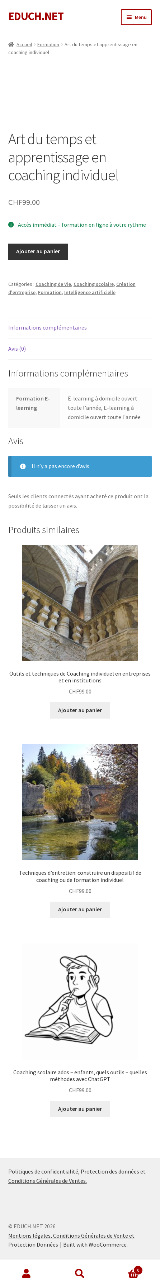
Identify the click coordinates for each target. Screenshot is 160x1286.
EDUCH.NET (35, 16)
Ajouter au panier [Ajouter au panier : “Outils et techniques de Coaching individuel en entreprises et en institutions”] (80, 710)
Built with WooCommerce (95, 1244)
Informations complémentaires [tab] (47, 327)
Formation (48, 44)
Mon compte (26, 1274)
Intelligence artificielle (90, 292)
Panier (124, 1268)
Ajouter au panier (38, 251)
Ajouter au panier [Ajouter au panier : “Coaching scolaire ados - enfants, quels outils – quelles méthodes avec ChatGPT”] (80, 1108)
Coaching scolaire (94, 284)
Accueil (24, 44)
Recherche (80, 1274)
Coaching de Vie (53, 284)
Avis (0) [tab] (17, 348)
